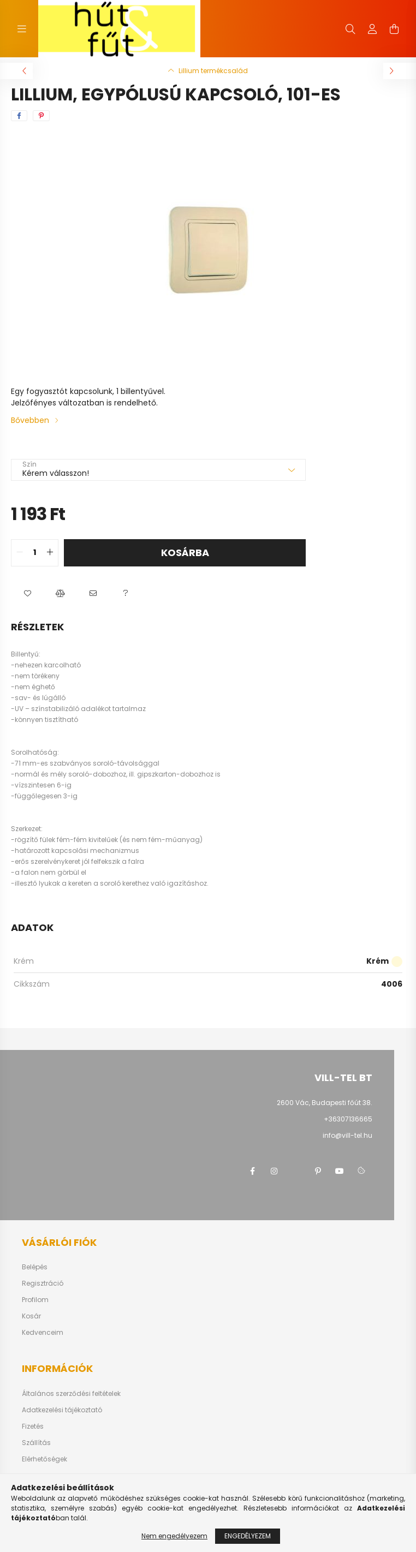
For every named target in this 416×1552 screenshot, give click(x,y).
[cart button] (394, 29)
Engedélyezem (247, 1536)
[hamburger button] (22, 29)
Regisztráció (42, 1283)
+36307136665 (348, 1119)
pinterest (318, 1171)
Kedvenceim (42, 1332)
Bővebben (30, 420)
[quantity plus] (49, 553)
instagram (274, 1171)
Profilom (35, 1300)
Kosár (31, 1316)
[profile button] (372, 29)
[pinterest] (41, 115)
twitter (296, 1171)
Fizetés (33, 1426)
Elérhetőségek (44, 1459)
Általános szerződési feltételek (71, 1394)
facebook (252, 1171)
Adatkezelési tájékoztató (62, 1410)
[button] (27, 594)
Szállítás (36, 1443)
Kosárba (185, 552)
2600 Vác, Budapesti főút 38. (324, 1102)
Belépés (34, 1267)
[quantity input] (34, 553)
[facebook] (19, 115)
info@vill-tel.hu (347, 1135)
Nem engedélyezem (174, 1536)
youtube (339, 1171)
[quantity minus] (19, 553)
